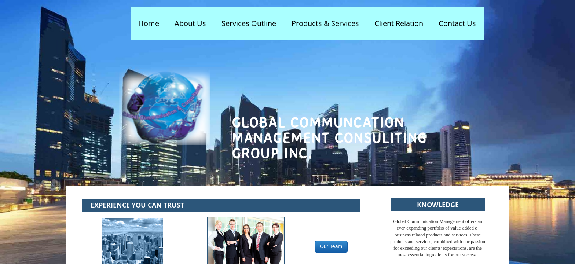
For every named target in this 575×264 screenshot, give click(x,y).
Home (148, 23)
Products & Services (325, 23)
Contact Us (457, 23)
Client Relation (398, 23)
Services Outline (248, 23)
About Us (190, 23)
